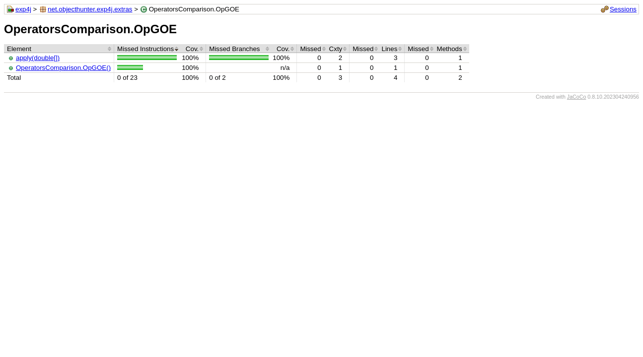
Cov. (192, 49)
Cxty (336, 49)
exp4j (23, 9)
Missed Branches (234, 49)
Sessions (623, 9)
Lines (389, 49)
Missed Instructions (145, 49)
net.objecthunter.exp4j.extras (90, 9)
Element (19, 49)
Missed (310, 49)
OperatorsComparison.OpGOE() (63, 67)
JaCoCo (576, 97)
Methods (449, 49)
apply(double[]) (38, 57)
